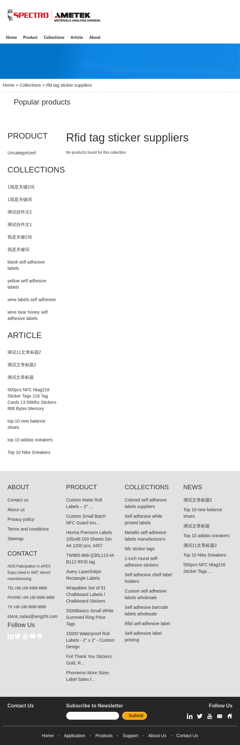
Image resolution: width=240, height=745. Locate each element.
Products (103, 735)
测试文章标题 (21, 377)
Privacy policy (21, 519)
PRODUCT (28, 136)
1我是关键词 (20, 199)
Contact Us (187, 735)
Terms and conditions (28, 529)
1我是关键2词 (21, 186)
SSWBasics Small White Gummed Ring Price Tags (90, 617)
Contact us (18, 499)
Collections (30, 85)
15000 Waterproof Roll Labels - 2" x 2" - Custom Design (90, 640)
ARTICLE (25, 335)
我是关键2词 (20, 236)
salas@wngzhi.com (39, 616)
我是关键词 (18, 249)
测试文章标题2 (22, 364)
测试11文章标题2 (24, 352)
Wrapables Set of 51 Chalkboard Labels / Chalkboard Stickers (86, 594)
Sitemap (15, 538)
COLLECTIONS (36, 169)
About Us (157, 735)
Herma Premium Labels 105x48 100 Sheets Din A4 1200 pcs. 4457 (89, 539)
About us (16, 509)
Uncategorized (22, 152)
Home (8, 85)
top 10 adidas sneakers (30, 439)
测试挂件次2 (20, 211)
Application (74, 735)
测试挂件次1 (20, 224)
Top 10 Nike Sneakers (29, 452)
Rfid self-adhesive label (147, 623)
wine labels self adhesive (32, 299)
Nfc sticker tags (140, 548)
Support (130, 735)
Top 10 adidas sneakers (206, 535)
